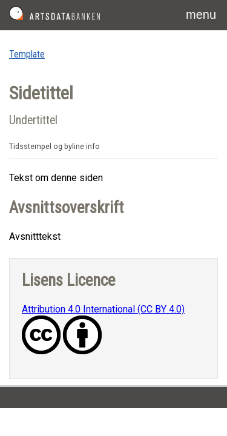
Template (27, 54)
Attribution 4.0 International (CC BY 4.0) (103, 309)
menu (201, 14)
